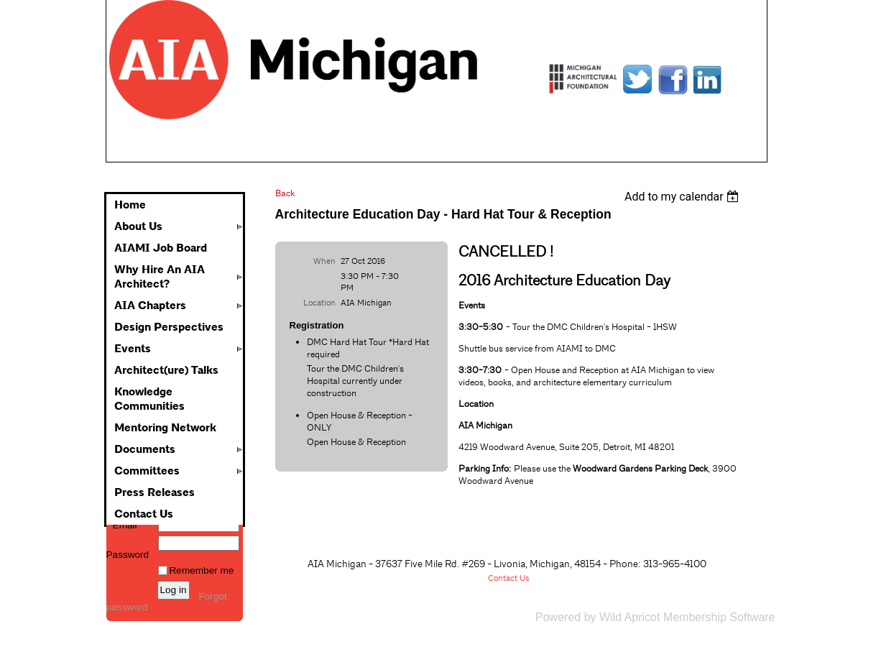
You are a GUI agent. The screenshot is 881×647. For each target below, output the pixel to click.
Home (130, 205)
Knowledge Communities (149, 399)
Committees (147, 471)
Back (285, 193)
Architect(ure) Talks (166, 370)
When (324, 261)
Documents (144, 449)
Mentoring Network (165, 428)
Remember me (202, 570)
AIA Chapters (150, 305)
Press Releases (154, 492)
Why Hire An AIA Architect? (159, 276)
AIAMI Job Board (160, 248)
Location (319, 302)
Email (121, 525)
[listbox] (683, 197)
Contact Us (143, 514)
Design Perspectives (168, 327)
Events (132, 348)
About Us (138, 226)
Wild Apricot (629, 617)
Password (127, 549)
